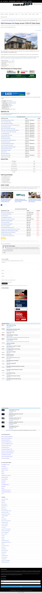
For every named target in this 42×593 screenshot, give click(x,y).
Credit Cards (3, 527)
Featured (2, 537)
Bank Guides (3, 500)
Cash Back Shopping (4, 515)
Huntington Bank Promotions (6, 542)
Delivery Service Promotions (5, 530)
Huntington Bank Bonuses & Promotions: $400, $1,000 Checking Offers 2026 (6, 200)
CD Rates (2, 517)
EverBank (2, 535)
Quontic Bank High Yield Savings (7, 145)
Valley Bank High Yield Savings (6, 135)
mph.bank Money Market (5, 136)
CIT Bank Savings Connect (5, 141)
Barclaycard (3, 507)
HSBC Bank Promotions (5, 540)
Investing (2, 543)
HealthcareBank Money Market (6, 148)
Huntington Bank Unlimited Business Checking (9, 230)
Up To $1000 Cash (10, 350)
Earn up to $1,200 (10, 340)
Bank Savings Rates (7, 243)
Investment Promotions (5, 545)
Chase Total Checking (5, 222)
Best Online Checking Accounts (6, 510)
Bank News (3, 502)
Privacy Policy (28, 590)
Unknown (10, 104)
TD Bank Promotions (4, 555)
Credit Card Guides (4, 525)
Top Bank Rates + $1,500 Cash (12, 330)
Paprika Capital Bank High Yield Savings (8, 146)
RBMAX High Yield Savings (5, 155)
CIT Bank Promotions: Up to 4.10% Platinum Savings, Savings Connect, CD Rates (21, 200)
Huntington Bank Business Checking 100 (8, 232)
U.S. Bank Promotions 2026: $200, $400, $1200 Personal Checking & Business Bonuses (35, 200)
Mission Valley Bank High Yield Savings (8, 128)
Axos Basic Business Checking (6, 234)
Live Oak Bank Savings (5, 133)
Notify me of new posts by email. (7, 282)
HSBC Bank (8, 57)
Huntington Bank (18, 57)
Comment (3, 262)
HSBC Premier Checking (5, 212)
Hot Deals (3, 538)
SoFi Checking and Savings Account (7, 120)
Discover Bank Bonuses (5, 532)
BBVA (31, 57)
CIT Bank (34, 57)
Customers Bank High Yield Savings (7, 143)
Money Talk (3, 547)
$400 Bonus (9, 344)
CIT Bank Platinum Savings (6, 138)
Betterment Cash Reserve (5, 153)
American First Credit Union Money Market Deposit (10, 125)
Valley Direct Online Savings (6, 121)
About (21, 590)
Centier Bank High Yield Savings (7, 123)
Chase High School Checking (6, 224)
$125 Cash (8, 361)
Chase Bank (12, 57)
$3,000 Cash (9, 333)
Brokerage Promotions (5, 512)
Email (3, 273)
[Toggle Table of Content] (13, 60)
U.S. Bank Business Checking (6, 217)
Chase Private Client (4, 215)
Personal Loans (3, 548)
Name (3, 270)
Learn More (11, 412)
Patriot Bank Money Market (6, 126)
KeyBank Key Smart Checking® (6, 220)
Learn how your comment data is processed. (20, 285)
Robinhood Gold (4, 151)
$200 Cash (8, 374)
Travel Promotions (4, 557)
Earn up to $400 (9, 336)
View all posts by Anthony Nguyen (8, 250)
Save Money (3, 553)
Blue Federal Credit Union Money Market (8, 140)
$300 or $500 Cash (10, 347)
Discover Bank (23, 57)
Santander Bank (3, 552)
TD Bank (28, 57)
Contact (23, 590)
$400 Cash (8, 353)
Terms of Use (31, 590)
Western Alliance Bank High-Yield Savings (8, 131)
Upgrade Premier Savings (5, 156)
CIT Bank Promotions (4, 522)
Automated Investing (4, 499)
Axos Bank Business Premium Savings (7, 235)
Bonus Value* (8, 430)
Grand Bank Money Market (5, 150)
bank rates (28, 190)
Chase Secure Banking (5, 225)
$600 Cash (8, 379)
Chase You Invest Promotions (6, 520)
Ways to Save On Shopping (5, 560)
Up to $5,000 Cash (10, 326)
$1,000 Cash (9, 367)
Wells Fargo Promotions (5, 562)
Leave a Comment (38, 30)
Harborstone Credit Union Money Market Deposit (10, 130)
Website (3, 276)
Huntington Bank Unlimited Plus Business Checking (10, 229)
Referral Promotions (4, 550)
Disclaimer (25, 590)
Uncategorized (3, 558)
